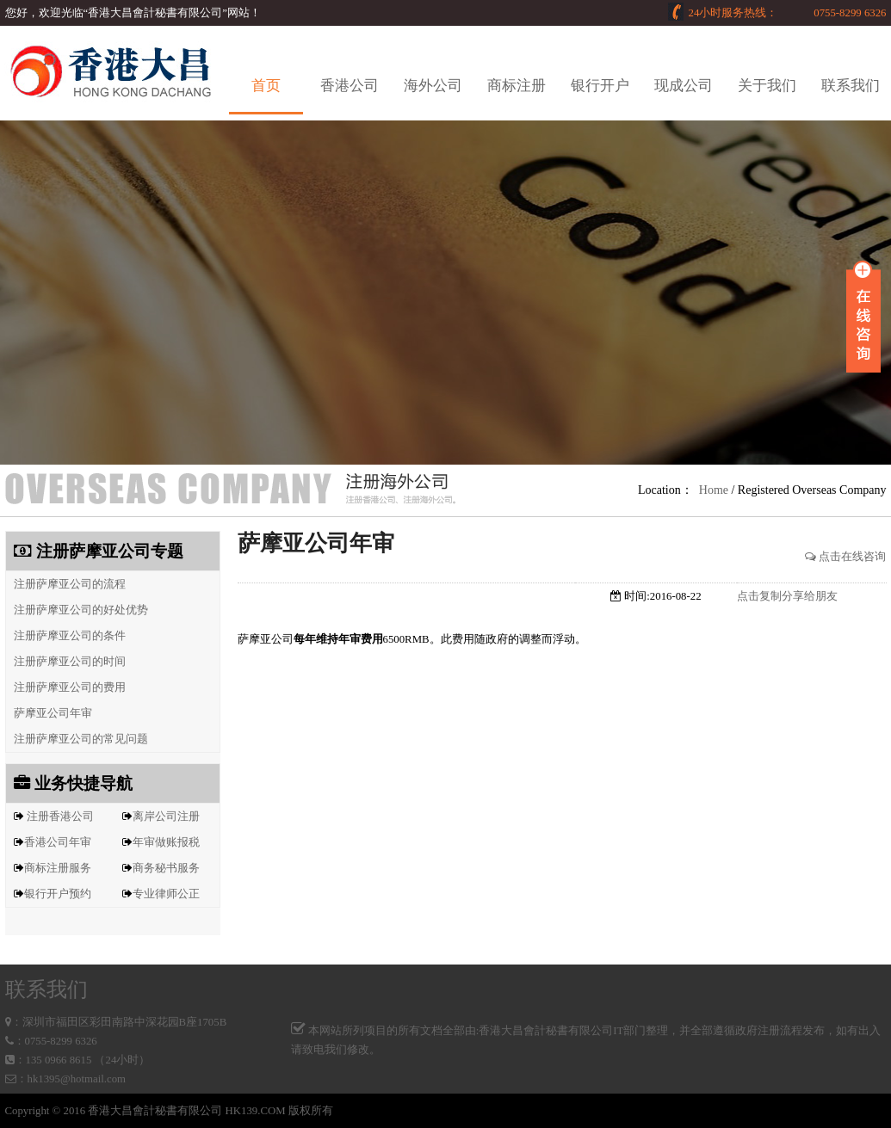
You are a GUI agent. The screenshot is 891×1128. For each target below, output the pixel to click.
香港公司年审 (57, 842)
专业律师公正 (166, 894)
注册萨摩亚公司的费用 (66, 687)
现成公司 (683, 85)
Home (713, 490)
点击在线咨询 (845, 557)
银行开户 (600, 85)
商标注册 (516, 85)
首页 (266, 85)
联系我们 (850, 85)
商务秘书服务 (166, 868)
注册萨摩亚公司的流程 (66, 584)
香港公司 (349, 85)
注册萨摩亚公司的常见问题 (77, 739)
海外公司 (433, 85)
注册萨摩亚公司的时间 (66, 662)
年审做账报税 (166, 842)
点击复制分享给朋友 (787, 596)
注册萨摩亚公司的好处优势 (77, 610)
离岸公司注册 (166, 817)
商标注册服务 (57, 868)
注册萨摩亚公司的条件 (66, 636)
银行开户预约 (57, 894)
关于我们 (767, 85)
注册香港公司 (60, 817)
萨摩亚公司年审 (49, 713)
